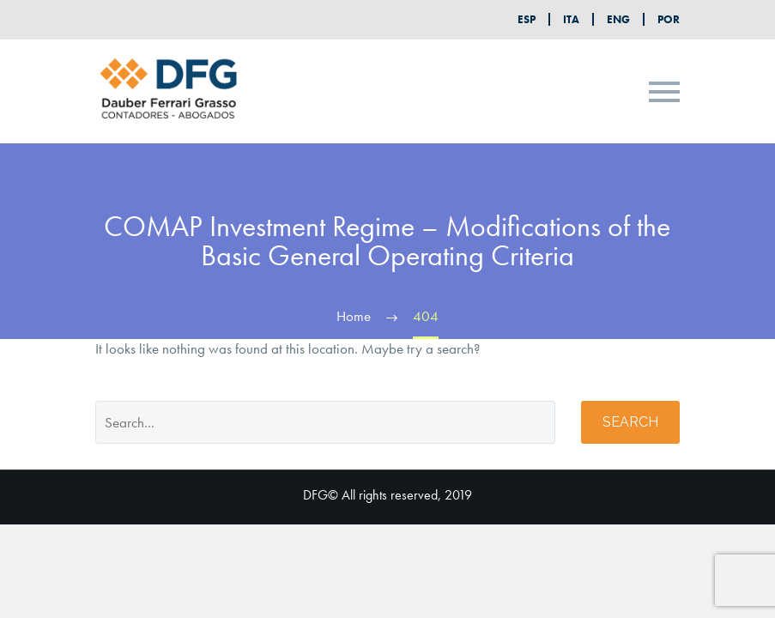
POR (668, 19)
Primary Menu (664, 92)
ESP (527, 19)
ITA (571, 19)
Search (630, 422)
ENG (618, 19)
